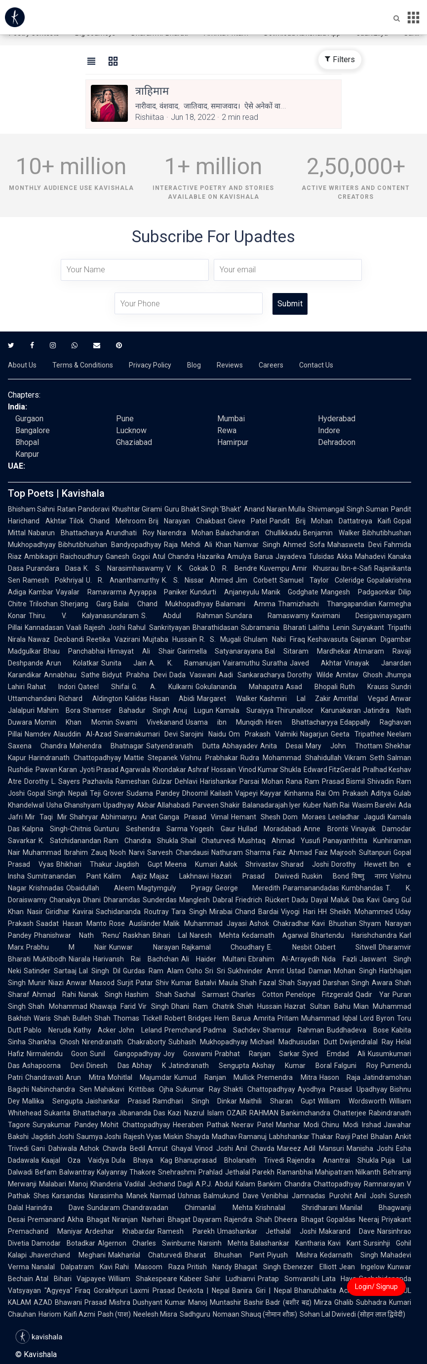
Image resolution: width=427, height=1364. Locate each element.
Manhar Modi (297, 1125)
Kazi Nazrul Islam (196, 1113)
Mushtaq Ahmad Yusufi (279, 841)
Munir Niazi (46, 983)
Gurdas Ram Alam (153, 971)
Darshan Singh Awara (357, 983)
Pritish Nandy (210, 1267)
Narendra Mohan (185, 533)
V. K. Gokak (187, 568)
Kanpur (27, 454)
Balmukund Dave (230, 1196)
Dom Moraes (304, 817)
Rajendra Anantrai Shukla (332, 1160)
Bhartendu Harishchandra (354, 935)
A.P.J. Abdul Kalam (225, 1184)
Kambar (41, 592)
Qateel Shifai (103, 687)
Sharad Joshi (305, 864)
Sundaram (103, 1208)
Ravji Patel (352, 1137)
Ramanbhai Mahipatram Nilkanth (329, 1172)
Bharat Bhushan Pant (225, 1255)
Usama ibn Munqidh (225, 722)
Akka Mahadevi (361, 556)
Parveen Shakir (216, 805)
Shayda (197, 1137)
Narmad (162, 1196)
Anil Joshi (370, 1196)
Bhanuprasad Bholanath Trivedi (229, 1160)
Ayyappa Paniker (158, 592)
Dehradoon (336, 442)
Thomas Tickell (137, 1018)
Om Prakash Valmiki (263, 734)
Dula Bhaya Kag (142, 1160)
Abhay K (149, 1065)
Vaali (73, 627)
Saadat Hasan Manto (71, 923)
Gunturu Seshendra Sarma (141, 829)
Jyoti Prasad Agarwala (114, 770)
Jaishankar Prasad (118, 1101)
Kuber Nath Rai (326, 805)
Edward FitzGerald (332, 770)
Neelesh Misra (155, 1314)
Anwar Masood (90, 983)
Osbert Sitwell (345, 947)
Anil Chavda (254, 1148)
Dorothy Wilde (310, 675)
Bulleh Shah (92, 1018)
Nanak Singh (100, 994)
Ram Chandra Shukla (141, 841)
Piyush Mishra (292, 1255)
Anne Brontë (326, 829)
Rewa (226, 430)
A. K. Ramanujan (185, 663)
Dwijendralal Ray (366, 1042)
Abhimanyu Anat (128, 817)
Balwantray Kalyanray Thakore (107, 1172)
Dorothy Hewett (359, 864)
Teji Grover (107, 793)
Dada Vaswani (193, 675)
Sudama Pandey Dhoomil (167, 793)
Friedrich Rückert (262, 900)
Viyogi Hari (298, 912)
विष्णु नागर (369, 876)
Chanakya (64, 900)
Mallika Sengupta (52, 1101)
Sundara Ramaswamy (267, 616)
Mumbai (231, 418)
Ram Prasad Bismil (335, 781)
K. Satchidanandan (70, 841)
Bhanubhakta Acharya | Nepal (343, 1290)
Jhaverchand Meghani (67, 1255)
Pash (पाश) (114, 1314)
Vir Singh (153, 1006)
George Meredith (248, 888)
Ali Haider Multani (213, 959)
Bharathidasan (215, 627)
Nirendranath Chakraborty (123, 1042)
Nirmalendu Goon (57, 1054)
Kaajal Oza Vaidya (75, 1160)
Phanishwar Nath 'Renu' (77, 935)
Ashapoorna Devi (53, 1065)
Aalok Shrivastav (249, 864)
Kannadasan (44, 627)
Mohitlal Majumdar (140, 1077)
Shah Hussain (259, 1006)
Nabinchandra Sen (62, 1089)
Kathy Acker (95, 1030)
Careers (271, 365)
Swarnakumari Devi (146, 734)
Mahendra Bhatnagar (107, 746)
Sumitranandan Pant (64, 876)
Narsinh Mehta (223, 1243)
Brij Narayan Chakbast (187, 521)
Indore (329, 430)
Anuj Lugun (193, 710)
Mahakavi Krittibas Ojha (133, 1089)
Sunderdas (160, 900)
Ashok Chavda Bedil (112, 1148)
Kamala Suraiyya (244, 710)
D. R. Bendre (234, 568)
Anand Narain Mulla (274, 509)
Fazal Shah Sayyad (289, 983)
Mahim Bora (58, 710)
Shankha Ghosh (53, 1042)
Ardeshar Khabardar (120, 1231)
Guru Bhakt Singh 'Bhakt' (202, 509)
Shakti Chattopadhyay (259, 1089)
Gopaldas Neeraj (352, 1219)
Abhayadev (240, 746)
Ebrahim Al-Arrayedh (283, 959)
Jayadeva (290, 556)
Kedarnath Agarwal (275, 935)
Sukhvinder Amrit (256, 971)
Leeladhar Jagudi (356, 817)
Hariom (50, 1314)
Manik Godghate (290, 592)
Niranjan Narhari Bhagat (151, 1219)
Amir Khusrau (315, 568)
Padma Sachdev (231, 1030)
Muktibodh (49, 959)
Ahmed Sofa (304, 545)
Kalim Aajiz (125, 876)
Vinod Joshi (214, 1148)
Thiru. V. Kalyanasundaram (84, 616)
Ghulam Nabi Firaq (274, 639)
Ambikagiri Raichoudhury (63, 556)
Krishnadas (46, 888)
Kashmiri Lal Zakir (295, 698)
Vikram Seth (364, 758)
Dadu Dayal (310, 900)
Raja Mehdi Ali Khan (198, 545)
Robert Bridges (188, 1018)
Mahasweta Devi (354, 545)
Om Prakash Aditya (359, 793)
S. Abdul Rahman (182, 616)
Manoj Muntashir (214, 1302)
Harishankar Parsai (230, 781)
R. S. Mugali (220, 639)
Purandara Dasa (53, 568)
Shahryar (84, 817)
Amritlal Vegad (360, 698)
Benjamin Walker (331, 533)
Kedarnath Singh (349, 1255)
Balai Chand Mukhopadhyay (163, 604)
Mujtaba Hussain (170, 639)
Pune (125, 418)
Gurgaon (29, 418)
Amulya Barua (249, 556)
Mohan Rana (282, 781)
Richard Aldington (90, 698)
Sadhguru (195, 1314)
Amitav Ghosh (359, 675)
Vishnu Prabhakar (209, 758)
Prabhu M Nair (66, 947)
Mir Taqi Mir (46, 817)
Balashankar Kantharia (287, 1243)
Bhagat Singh (257, 1267)
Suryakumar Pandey (65, 1125)
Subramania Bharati (273, 627)
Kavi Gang (383, 900)
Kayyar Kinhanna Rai (293, 793)
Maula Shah (238, 983)
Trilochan (43, 604)
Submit (290, 303)
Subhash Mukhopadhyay (208, 1042)
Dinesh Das (107, 1065)
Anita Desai (281, 746)
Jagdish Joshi (52, 1137)
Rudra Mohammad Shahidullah (291, 758)
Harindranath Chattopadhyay (75, 758)
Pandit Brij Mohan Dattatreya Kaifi (330, 521)
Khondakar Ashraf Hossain (194, 770)
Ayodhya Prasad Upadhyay (343, 1089)
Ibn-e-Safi (356, 568)
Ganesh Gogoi (128, 556)
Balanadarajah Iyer (271, 805)
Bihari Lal (170, 935)
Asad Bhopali (312, 687)
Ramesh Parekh (186, 1231)
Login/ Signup (376, 1286)
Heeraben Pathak (201, 1125)
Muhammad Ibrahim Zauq (65, 852)
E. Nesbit (289, 947)
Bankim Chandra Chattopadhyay (309, 1184)
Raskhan (136, 935)
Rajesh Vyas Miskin (153, 1137)
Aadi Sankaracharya (252, 675)
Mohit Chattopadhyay (135, 1125)
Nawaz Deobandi (56, 639)
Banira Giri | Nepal (262, 1290)
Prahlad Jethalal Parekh (236, 1172)
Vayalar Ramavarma (91, 592)
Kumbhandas (362, 888)
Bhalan (381, 1137)
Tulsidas (321, 556)
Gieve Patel (248, 521)
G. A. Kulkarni (163, 687)
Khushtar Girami (137, 509)
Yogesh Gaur (212, 829)
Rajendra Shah (248, 1219)
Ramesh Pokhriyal (53, 580)
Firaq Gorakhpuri (101, 1290)
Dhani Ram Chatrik (202, 1006)
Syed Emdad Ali (333, 1054)
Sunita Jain (124, 663)
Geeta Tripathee (358, 734)
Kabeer (191, 1279)
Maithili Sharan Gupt (277, 1101)
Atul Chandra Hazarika (189, 556)
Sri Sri (215, 971)
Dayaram (207, 1219)
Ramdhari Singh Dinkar (195, 1101)
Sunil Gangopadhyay (125, 1054)
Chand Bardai (257, 912)
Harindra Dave (55, 1208)
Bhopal (27, 442)
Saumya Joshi (99, 1137)
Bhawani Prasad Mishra (92, 1302)
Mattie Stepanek (151, 758)
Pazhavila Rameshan (116, 781)
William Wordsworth (352, 1101)
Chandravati (44, 1077)
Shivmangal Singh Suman (348, 509)
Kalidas (136, 698)
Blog (194, 365)
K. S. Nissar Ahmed (197, 580)
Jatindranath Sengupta (208, 1065)
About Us (22, 365)
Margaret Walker (227, 698)
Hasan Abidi (172, 698)
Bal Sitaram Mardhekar (308, 651)
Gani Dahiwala (54, 1148)
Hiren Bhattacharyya (301, 722)
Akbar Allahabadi (163, 805)
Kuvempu (274, 568)
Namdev (38, 734)
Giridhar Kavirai (69, 912)
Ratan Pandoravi (83, 509)
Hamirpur (232, 442)
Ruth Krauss (364, 687)
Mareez (289, 1148)
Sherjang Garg (85, 604)
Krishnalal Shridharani (296, 1208)
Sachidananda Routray (132, 912)
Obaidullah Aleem (100, 888)
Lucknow (131, 430)
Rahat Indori (51, 687)
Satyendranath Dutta (182, 746)
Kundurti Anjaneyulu (224, 592)
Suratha (274, 663)
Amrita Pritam (276, 1018)
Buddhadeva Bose (358, 1030)
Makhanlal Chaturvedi (145, 1255)
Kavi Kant (344, 1243)
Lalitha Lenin (329, 627)
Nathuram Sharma (241, 852)
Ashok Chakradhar (279, 923)
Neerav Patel (252, 1125)
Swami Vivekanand (149, 722)
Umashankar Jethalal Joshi (266, 1231)
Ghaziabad (134, 442)
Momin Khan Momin (74, 722)
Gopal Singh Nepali (57, 793)
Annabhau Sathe (72, 675)
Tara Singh (189, 912)
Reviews (230, 365)
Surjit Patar (135, 983)
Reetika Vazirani (113, 639)
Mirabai (221, 912)
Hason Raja (340, 1077)
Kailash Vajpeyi (234, 793)
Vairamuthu (241, 663)
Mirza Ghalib (333, 1302)
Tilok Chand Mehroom (107, 521)
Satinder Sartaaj (50, 971)
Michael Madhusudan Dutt (293, 1042)
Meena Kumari (191, 864)
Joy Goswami (187, 1054)
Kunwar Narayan (144, 947)
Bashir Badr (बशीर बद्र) (278, 1302)
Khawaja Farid (113, 1006)
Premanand (46, 1219)
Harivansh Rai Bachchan (136, 959)
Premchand (182, 1030)
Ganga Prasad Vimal (193, 817)
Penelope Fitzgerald (319, 994)
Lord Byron (377, 1018)
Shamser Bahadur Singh (126, 710)
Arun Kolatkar (72, 663)
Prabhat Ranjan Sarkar (257, 1054)
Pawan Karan (56, 770)
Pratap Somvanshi (288, 1279)
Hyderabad (336, 418)
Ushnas (189, 1196)
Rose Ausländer (135, 923)
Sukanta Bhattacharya (80, 1113)
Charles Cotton (257, 994)
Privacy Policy (150, 365)
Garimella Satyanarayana (220, 651)
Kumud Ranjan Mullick (214, 1077)
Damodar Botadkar (63, 1243)
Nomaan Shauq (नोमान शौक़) (255, 1314)
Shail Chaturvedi (208, 841)
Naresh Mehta (215, 935)
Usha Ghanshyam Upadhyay (90, 805)
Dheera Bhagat (298, 1219)
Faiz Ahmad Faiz (300, 852)
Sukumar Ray (198, 1089)
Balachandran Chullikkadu (258, 533)
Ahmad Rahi (54, 994)
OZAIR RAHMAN (253, 1113)
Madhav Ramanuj (239, 1137)
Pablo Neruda (47, 1030)
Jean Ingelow (362, 1267)
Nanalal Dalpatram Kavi (72, 1267)
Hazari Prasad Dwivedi (255, 876)
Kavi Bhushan (334, 923)
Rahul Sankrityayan (159, 627)
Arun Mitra (85, 1077)
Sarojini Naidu (203, 734)
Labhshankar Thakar (301, 1137)
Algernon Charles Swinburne (146, 1243)
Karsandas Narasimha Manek (100, 1196)
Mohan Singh (355, 971)
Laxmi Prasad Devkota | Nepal (180, 1290)
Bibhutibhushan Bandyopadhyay (109, 545)
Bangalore (32, 430)
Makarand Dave (347, 1231)
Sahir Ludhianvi (230, 1279)
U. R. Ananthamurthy (122, 580)
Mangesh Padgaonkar (358, 592)
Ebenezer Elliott (310, 1267)
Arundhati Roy (130, 533)
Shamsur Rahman (294, 1030)
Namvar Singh (257, 545)
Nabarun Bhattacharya (65, 533)
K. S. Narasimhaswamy (123, 568)
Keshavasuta (328, 639)
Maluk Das (347, 900)
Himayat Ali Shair (141, 651)
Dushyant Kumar (159, 1302)
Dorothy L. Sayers (52, 781)
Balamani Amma (245, 604)
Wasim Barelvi (374, 805)
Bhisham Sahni (31, 509)
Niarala (79, 959)
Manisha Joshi (370, 1148)
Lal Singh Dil (99, 971)
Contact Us (316, 365)
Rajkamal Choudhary (223, 947)
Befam (46, 1172)
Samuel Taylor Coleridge (321, 580)
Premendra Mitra (287, 1077)
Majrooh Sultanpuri (360, 852)
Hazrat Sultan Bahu (317, 1006)
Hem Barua (232, 1018)
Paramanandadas (311, 888)
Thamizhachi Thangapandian (327, 604)
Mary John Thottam (344, 746)
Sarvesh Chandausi (178, 852)
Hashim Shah (148, 994)
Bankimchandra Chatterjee (323, 1113)
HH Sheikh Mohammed (355, 912)
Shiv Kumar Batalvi (185, 983)
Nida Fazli (339, 959)
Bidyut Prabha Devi (134, 675)
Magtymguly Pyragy (175, 888)
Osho (194, 971)
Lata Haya (339, 1279)
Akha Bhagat (88, 1219)
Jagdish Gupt (138, 864)
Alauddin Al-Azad (82, 734)
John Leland (140, 1030)
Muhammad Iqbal (329, 1018)
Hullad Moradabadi (269, 829)
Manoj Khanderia (95, 1184)
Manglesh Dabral (206, 900)
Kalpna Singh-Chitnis (56, 829)
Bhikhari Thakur (84, 864)
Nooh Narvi (127, 852)
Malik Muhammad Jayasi (204, 923)
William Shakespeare (142, 1279)
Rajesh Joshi (104, 627)
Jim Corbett (256, 580)
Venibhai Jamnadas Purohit (306, 1196)
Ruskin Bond (325, 876)
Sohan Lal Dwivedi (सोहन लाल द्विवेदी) (352, 1314)
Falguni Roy (356, 1065)
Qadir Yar (372, 994)
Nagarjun (314, 734)
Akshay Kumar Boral (292, 1065)
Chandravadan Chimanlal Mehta (187, 1208)
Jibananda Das (142, 1113)
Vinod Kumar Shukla (269, 770)
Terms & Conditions (82, 365)
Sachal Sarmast (202, 994)
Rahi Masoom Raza (150, 1267)
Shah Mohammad (57, 1006)
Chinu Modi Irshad (351, 1125)
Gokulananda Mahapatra (239, 687)
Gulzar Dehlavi (174, 781)
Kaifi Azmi (79, 1314)
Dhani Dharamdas (111, 900)
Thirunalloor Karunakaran (318, 710)
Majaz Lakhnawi (179, 876)
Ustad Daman (309, 971)
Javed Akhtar (316, 663)
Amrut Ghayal (170, 1148)
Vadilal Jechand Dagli (158, 1184)
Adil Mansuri (324, 1148)
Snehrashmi (177, 1172)
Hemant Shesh (255, 817)
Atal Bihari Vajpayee (71, 1279)
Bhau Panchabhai (74, 651)
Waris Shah (52, 1018)
